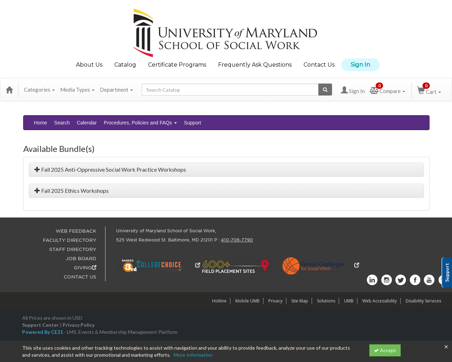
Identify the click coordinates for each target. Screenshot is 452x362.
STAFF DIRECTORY (72, 249)
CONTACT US (80, 277)
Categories (39, 89)
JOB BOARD (81, 258)
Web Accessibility (379, 301)
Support (192, 122)
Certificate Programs (177, 64)
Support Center (40, 325)
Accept (385, 350)
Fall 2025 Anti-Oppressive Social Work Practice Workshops (110, 169)
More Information (193, 355)
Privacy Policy (79, 325)
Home (40, 122)
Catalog (125, 64)
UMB (349, 301)
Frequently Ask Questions (255, 64)
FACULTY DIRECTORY (69, 240)
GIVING (85, 267)
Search (62, 122)
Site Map (299, 301)
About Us (89, 64)
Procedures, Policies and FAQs (140, 122)
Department (116, 89)
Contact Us (319, 64)
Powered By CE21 (43, 332)
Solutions (326, 301)
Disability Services (423, 301)
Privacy (275, 301)
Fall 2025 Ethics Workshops (71, 190)
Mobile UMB (247, 301)
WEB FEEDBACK (76, 231)
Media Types (77, 89)
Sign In (360, 64)
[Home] (9, 89)
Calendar (87, 122)
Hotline (219, 301)
